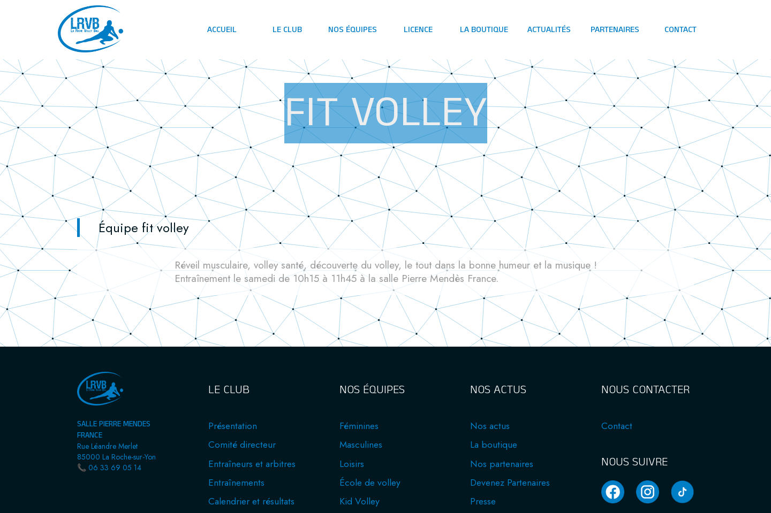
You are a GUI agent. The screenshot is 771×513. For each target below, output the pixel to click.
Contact (616, 426)
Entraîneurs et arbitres (252, 464)
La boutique (493, 444)
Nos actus (490, 426)
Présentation (232, 426)
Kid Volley (359, 501)
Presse (483, 501)
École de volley (369, 482)
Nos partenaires (501, 464)
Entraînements (236, 482)
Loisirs (351, 464)
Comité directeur (242, 444)
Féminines (359, 426)
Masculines (360, 444)
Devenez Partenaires (510, 482)
